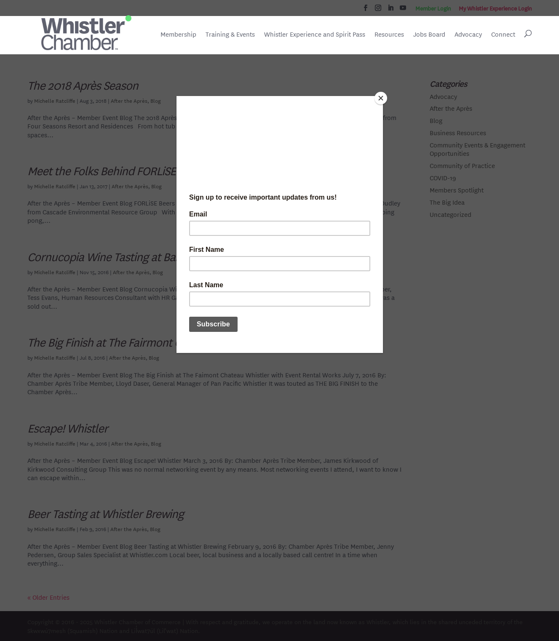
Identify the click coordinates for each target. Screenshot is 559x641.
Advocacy (468, 34)
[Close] (380, 98)
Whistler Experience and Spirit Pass (314, 34)
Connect (503, 34)
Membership (178, 34)
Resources (389, 34)
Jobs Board (429, 35)
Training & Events (230, 34)
